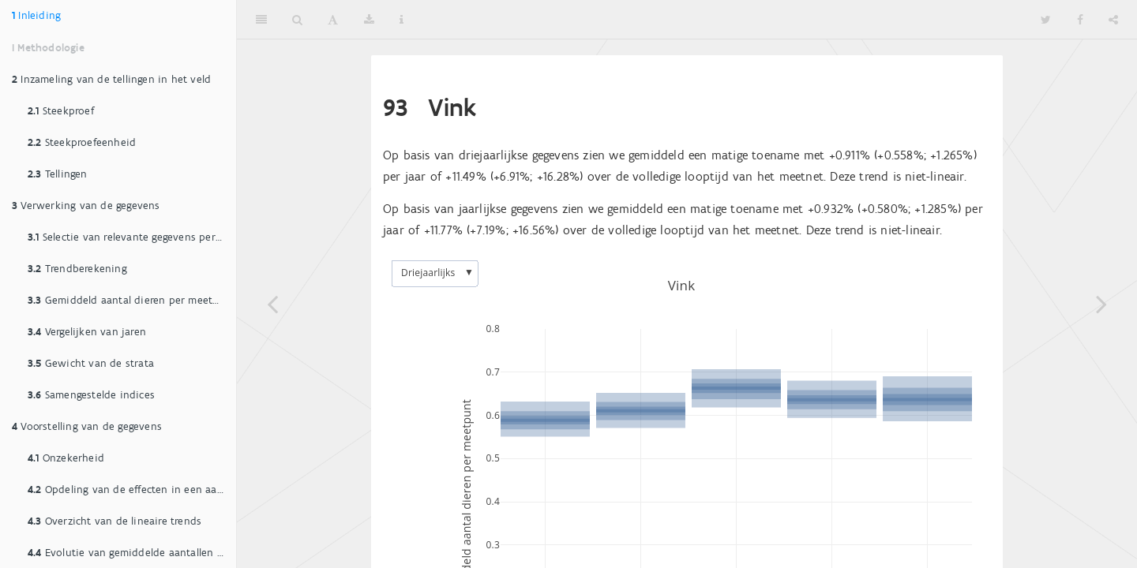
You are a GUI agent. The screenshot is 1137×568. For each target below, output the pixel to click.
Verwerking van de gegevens (86, 205)
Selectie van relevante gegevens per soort (132, 237)
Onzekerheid (66, 458)
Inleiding (36, 15)
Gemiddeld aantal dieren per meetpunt (132, 300)
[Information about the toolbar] (401, 19)
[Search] (297, 19)
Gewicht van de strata (91, 363)
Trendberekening (77, 268)
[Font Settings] (333, 19)
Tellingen (58, 174)
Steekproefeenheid (82, 142)
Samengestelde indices (91, 395)
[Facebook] (1080, 19)
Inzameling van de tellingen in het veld (111, 79)
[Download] (369, 19)
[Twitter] (1046, 19)
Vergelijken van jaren (87, 331)
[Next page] (1101, 303)
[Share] (1113, 19)
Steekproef (61, 111)
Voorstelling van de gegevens (87, 426)
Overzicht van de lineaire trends (114, 521)
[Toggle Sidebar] (261, 19)
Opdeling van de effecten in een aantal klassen (132, 489)
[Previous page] (272, 303)
